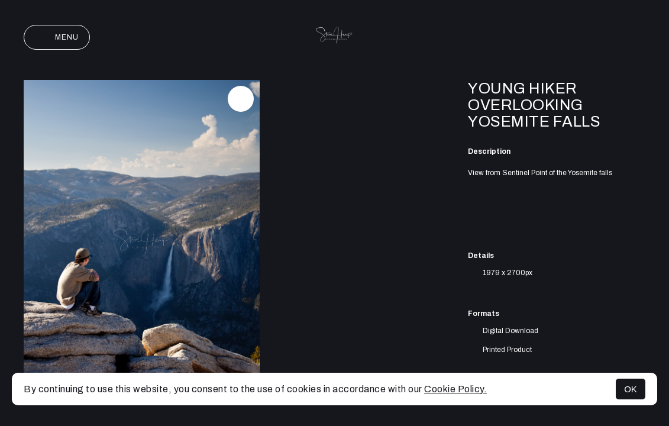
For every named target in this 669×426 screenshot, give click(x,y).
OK (630, 389)
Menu (57, 37)
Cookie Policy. (455, 389)
